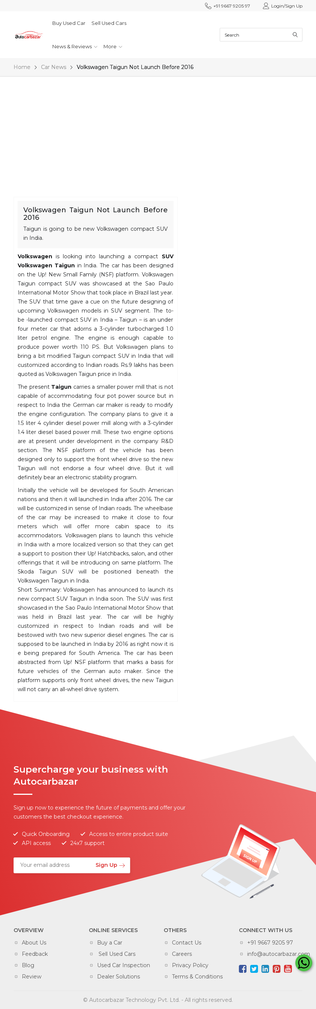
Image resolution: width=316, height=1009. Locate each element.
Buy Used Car (68, 23)
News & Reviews (74, 46)
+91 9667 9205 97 (227, 6)
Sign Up (110, 865)
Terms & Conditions (197, 976)
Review (31, 976)
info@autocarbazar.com (278, 954)
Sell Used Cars (108, 23)
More (112, 46)
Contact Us (186, 942)
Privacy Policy (190, 965)
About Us (34, 942)
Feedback (35, 954)
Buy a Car (109, 942)
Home (22, 67)
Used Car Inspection (123, 965)
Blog (28, 965)
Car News (53, 67)
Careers (182, 954)
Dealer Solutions (118, 976)
